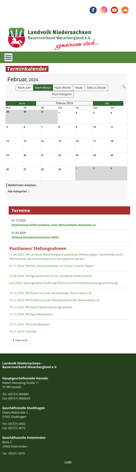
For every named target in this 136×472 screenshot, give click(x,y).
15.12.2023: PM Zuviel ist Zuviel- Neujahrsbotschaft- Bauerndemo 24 (54, 300)
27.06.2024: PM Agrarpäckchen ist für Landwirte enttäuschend (50, 276)
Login (67, 462)
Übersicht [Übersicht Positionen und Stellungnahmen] (20, 340)
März (107, 103)
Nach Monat (43, 87)
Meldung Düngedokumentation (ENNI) (35, 237)
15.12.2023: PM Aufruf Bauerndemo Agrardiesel (40, 307)
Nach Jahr (24, 87)
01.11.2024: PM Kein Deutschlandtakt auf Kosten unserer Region (51, 266)
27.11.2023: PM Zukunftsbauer (29, 324)
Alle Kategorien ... (19, 191)
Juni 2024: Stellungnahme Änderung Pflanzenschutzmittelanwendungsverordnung (63, 283)
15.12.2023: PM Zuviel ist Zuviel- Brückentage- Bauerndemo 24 (50, 293)
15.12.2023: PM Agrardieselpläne (31, 314)
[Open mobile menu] (8, 57)
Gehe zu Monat (96, 87)
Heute (79, 87)
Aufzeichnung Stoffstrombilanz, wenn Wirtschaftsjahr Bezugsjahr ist (54, 224)
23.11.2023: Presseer (23, 331)
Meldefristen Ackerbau (22, 185)
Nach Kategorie (62, 94)
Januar (22, 103)
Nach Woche (63, 87)
